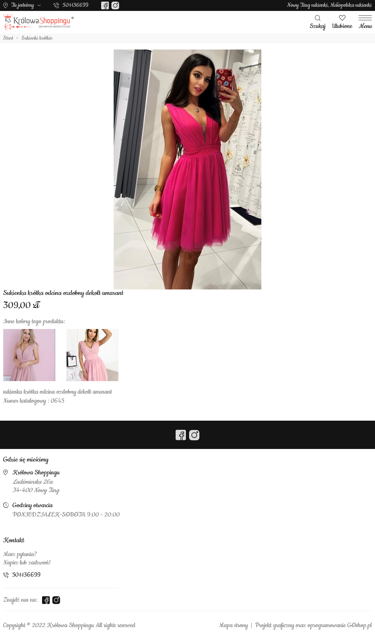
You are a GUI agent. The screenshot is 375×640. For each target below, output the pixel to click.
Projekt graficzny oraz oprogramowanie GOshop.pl (313, 625)
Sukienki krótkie (37, 38)
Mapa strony (233, 625)
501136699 (75, 5)
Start (8, 38)
